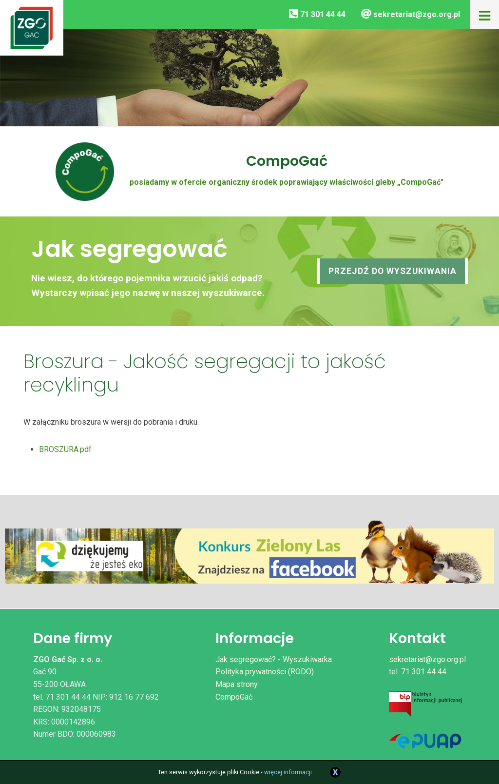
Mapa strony (236, 684)
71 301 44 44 (317, 14)
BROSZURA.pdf (65, 449)
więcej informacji (288, 772)
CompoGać (233, 697)
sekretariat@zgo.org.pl (410, 14)
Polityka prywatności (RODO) (264, 671)
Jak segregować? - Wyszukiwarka (273, 659)
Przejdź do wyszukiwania (392, 271)
